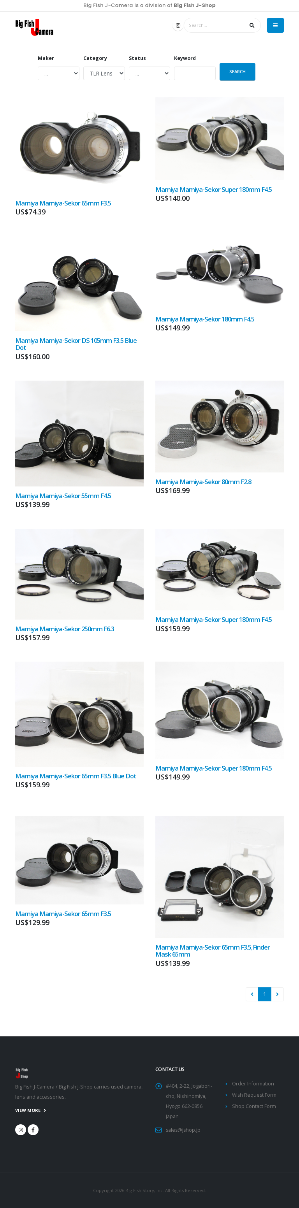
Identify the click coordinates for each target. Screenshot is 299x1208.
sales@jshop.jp (184, 1130)
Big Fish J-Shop (195, 5)
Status (137, 58)
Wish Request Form (255, 1095)
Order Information (253, 1083)
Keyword (185, 58)
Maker (46, 58)
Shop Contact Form (254, 1106)
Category (95, 58)
